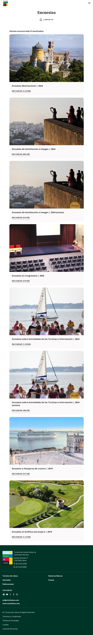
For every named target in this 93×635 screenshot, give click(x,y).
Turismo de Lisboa (10, 576)
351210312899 (21, 567)
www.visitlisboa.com (11, 603)
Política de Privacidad (10, 620)
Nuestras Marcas (55, 576)
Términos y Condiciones (11, 616)
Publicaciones (8, 584)
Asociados (6, 580)
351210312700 (21, 564)
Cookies (5, 625)
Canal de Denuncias (10, 629)
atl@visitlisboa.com (10, 600)
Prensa (51, 580)
